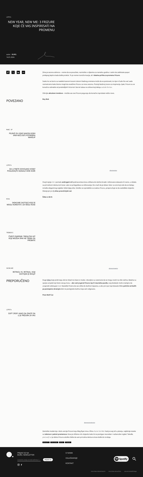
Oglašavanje (71, 458)
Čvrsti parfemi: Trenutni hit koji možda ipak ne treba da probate (22, 238)
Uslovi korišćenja (130, 471)
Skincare (9, 268)
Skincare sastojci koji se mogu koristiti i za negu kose (21, 203)
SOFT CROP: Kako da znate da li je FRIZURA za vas (21, 314)
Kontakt (70, 463)
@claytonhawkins (113, 268)
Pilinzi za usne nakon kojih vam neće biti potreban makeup (22, 135)
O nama (69, 453)
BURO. (14, 54)
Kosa (8, 199)
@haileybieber (113, 170)
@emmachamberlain (89, 422)
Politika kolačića (115, 471)
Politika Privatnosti (98, 471)
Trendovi (9, 232)
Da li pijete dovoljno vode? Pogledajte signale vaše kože (21, 170)
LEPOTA (8, 17)
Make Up (9, 129)
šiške (49, 280)
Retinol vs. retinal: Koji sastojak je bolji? (24, 273)
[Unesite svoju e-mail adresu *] (29, 459)
